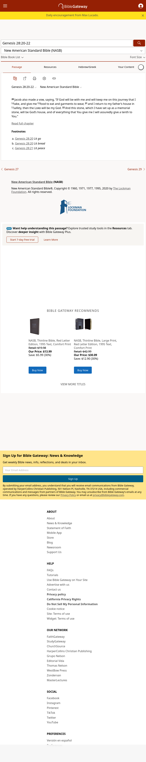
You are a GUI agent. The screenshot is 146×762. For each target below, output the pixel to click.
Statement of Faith (59, 528)
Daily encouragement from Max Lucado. (72, 15)
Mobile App (54, 533)
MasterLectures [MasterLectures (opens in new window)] (57, 680)
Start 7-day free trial (22, 239)
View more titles (73, 384)
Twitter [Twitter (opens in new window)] (51, 718)
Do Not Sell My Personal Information (72, 604)
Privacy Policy (68, 495)
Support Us (54, 552)
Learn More (51, 239)
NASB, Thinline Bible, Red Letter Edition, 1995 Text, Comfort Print (50, 342)
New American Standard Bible (32, 182)
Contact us (54, 589)
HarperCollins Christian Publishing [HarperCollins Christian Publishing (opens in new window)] (69, 651)
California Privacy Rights (64, 599)
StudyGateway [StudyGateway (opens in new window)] (56, 641)
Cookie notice (56, 609)
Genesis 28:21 (24, 148)
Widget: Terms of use (60, 618)
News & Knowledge (59, 523)
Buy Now (37, 370)
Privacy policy (56, 594)
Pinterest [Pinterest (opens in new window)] (53, 708)
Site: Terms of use (58, 614)
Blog (50, 542)
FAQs (50, 570)
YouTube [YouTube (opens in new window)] (52, 722)
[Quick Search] (67, 43)
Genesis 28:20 (24, 138)
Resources (25, 67)
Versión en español (59, 740)
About (51, 518)
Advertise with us (58, 585)
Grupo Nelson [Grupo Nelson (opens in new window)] (56, 656)
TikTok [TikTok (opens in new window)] (51, 713)
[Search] (139, 43)
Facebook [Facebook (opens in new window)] (53, 698)
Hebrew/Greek (46, 67)
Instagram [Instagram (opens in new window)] (54, 703)
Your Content (69, 67)
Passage (9, 67)
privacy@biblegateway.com (108, 495)
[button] (140, 5)
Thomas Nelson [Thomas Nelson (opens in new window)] (57, 665)
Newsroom (54, 547)
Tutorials (52, 575)
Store (50, 538)
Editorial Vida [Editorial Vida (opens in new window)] (55, 661)
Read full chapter (23, 123)
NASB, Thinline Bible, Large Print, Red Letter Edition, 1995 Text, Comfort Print (95, 344)
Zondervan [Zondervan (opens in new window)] (54, 675)
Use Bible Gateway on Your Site (67, 580)
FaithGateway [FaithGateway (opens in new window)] (56, 637)
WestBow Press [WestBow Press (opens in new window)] (57, 670)
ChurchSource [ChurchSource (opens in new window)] (56, 646)
